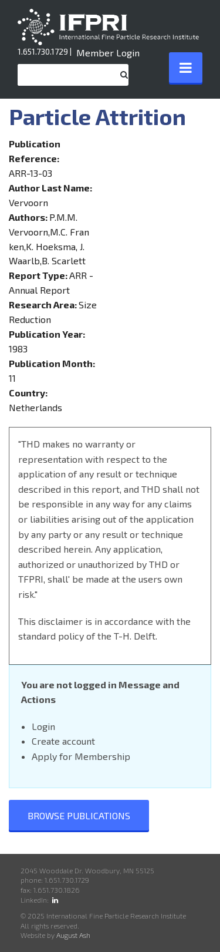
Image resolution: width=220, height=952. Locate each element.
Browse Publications (79, 815)
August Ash (73, 935)
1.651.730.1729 (43, 51)
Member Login (108, 52)
